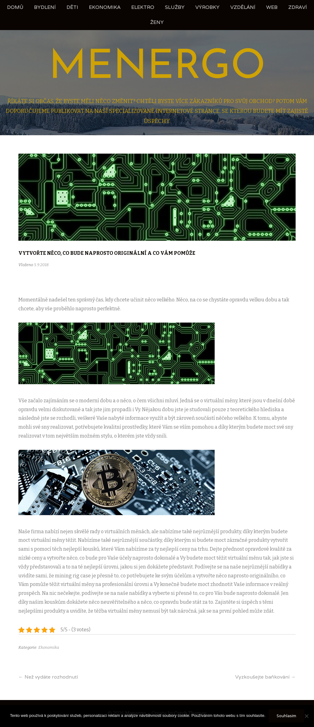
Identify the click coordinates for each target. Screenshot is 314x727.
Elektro (142, 7)
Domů (15, 7)
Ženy (157, 22)
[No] (306, 716)
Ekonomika (105, 7)
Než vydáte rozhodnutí (48, 677)
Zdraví (297, 7)
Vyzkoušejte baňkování (265, 677)
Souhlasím (286, 715)
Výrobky (207, 7)
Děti (72, 7)
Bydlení (45, 7)
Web (272, 7)
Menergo (157, 67)
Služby (175, 7)
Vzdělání (242, 7)
